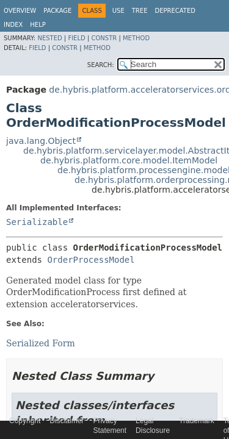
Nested (49, 38)
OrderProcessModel (90, 260)
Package (57, 10)
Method (136, 38)
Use (118, 10)
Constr (104, 38)
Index (13, 24)
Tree (140, 10)
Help (37, 24)
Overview (20, 10)
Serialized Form (40, 343)
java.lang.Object (41, 141)
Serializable (37, 222)
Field (76, 38)
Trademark (196, 420)
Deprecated (174, 10)
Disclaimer (66, 420)
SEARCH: (100, 65)
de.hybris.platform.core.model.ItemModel (128, 160)
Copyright (24, 420)
